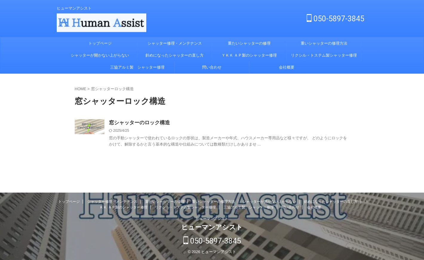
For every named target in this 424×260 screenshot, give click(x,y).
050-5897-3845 (335, 18)
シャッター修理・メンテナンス (175, 43)
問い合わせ (212, 67)
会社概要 (286, 67)
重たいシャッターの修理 (249, 43)
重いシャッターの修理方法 (324, 43)
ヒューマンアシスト (212, 219)
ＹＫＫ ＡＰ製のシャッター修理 (249, 55)
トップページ (100, 43)
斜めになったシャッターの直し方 (174, 55)
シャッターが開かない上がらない (100, 55)
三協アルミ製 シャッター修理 (137, 67)
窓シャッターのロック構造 (137, 123)
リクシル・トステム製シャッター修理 (324, 55)
